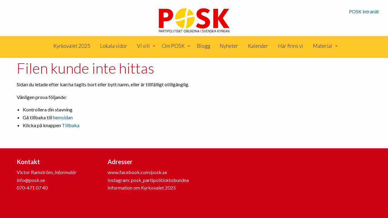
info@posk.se (31, 180)
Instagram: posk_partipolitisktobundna (148, 180)
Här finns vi (290, 46)
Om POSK (173, 46)
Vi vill (143, 46)
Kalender (258, 46)
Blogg (203, 46)
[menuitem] (71, 46)
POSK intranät (364, 11)
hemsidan (63, 117)
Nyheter (229, 46)
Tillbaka (70, 125)
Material (322, 46)
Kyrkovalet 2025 (71, 46)
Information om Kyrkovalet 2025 (142, 187)
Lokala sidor (113, 46)
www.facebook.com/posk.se (137, 172)
